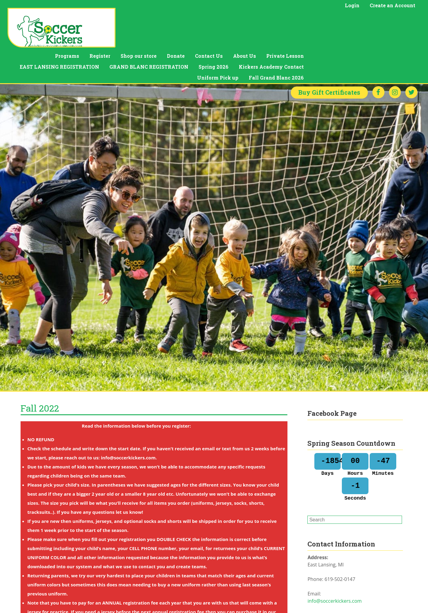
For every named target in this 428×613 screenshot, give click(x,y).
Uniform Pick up (325, 41)
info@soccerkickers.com (334, 568)
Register (207, 20)
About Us (352, 20)
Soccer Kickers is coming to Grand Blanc (352, 606)
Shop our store (246, 20)
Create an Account (392, 5)
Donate (284, 20)
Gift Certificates (329, 60)
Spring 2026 (321, 31)
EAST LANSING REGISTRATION (167, 31)
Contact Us (317, 20)
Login (352, 5)
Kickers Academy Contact (379, 31)
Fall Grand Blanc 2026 (384, 41)
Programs (175, 20)
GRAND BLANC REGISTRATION (256, 31)
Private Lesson (393, 20)
